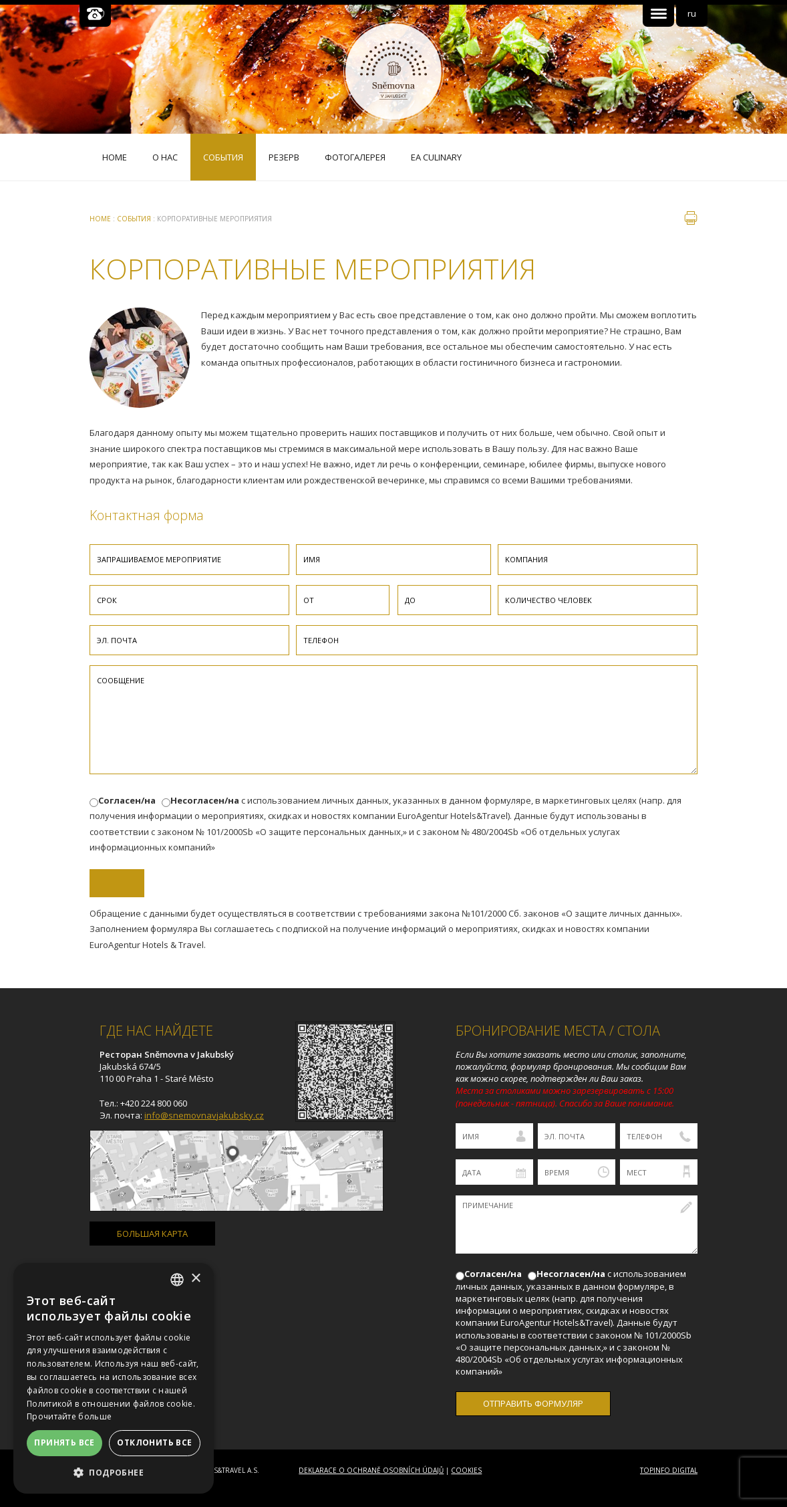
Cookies (466, 1470)
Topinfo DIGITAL (668, 1470)
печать (690, 218)
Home (100, 218)
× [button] (195, 1279)
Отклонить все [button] (154, 1442)
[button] (113, 1472)
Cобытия (134, 218)
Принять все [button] (64, 1442)
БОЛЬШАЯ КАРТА (152, 1234)
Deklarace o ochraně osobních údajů (371, 1470)
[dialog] (113, 1378)
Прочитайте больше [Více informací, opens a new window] (69, 1416)
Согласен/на (127, 800)
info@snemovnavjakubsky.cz (204, 1115)
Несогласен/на (204, 800)
